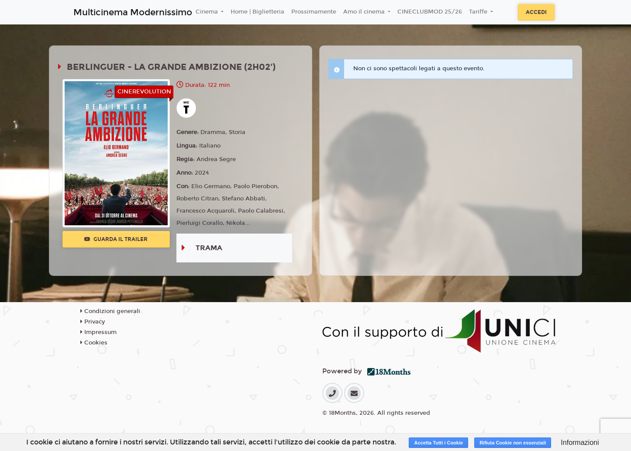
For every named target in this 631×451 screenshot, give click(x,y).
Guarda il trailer (116, 239)
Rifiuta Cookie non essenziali (512, 442)
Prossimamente (313, 11)
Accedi (536, 12)
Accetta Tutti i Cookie (438, 442)
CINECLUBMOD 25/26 (429, 11)
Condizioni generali (110, 311)
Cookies (93, 342)
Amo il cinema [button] (364, 11)
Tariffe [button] (479, 11)
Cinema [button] (208, 11)
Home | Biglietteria (257, 11)
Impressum (98, 332)
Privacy (92, 321)
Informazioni (580, 442)
